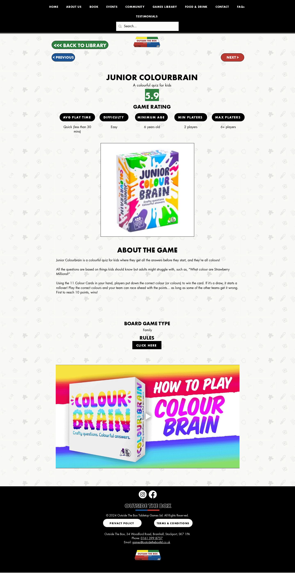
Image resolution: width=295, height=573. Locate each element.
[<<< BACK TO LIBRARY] (80, 45)
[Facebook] (153, 494)
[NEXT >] (232, 57)
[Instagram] (143, 494)
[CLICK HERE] (146, 345)
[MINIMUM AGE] (151, 117)
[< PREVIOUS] (63, 57)
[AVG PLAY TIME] (77, 117)
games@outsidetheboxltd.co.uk (151, 542)
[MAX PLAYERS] (228, 117)
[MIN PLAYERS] (190, 117)
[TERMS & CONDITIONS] (173, 523)
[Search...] (147, 26)
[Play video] (147, 416)
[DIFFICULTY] (114, 117)
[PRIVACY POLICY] (122, 523)
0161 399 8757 (152, 538)
